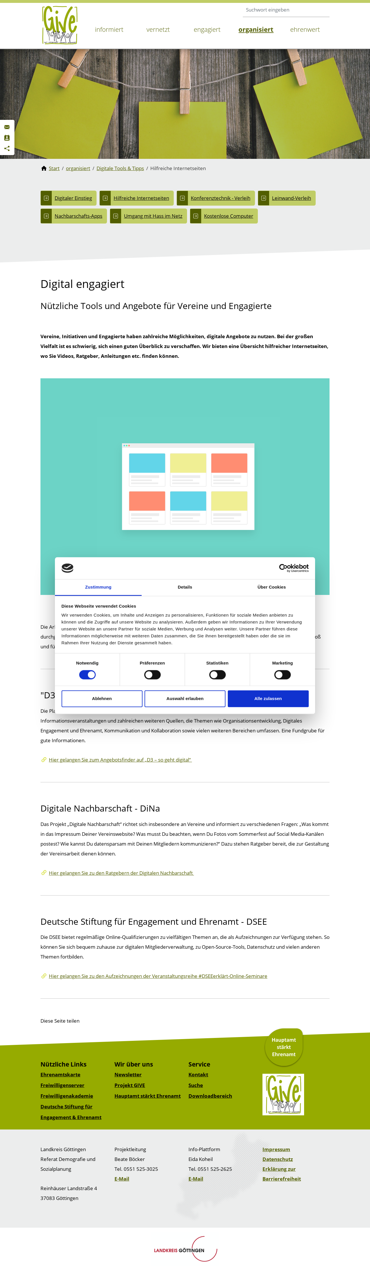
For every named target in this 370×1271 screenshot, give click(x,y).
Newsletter (128, 1074)
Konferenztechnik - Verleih (220, 198)
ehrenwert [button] (305, 29)
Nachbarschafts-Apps (78, 216)
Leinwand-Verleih (291, 198)
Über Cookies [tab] (272, 587)
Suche (195, 1085)
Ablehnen (102, 698)
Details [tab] (185, 587)
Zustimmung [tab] (98, 587)
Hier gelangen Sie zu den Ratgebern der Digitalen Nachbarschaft (121, 873)
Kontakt (198, 1074)
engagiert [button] (207, 29)
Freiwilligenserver (62, 1085)
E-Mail (121, 1178)
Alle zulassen (268, 698)
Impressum (276, 1149)
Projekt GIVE (129, 1085)
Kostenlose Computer (228, 216)
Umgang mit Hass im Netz (153, 216)
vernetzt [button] (158, 29)
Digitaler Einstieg (73, 198)
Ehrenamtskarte (60, 1074)
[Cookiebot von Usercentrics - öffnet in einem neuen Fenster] (283, 568)
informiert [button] (109, 29)
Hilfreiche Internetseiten (141, 198)
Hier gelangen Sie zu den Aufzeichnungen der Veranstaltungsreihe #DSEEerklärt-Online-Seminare (158, 976)
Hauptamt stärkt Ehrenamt (147, 1096)
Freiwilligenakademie (66, 1096)
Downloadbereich (210, 1096)
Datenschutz (277, 1159)
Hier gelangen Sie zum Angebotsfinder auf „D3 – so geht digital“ (120, 759)
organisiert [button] (255, 29)
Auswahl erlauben (185, 698)
